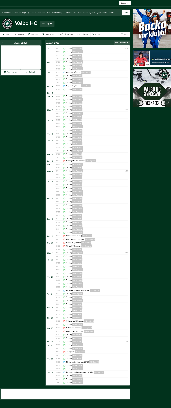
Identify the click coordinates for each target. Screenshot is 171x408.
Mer (124, 34)
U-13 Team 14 (94, 290)
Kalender (33, 34)
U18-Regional (77, 48)
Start (5, 34)
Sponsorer (48, 34)
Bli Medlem (18, 34)
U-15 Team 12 (77, 335)
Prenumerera (10, 72)
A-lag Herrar (77, 55)
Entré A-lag (82, 34)
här (64, 12)
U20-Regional (77, 52)
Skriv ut (31, 72)
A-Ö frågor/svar (65, 34)
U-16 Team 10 (77, 120)
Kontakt (97, 34)
